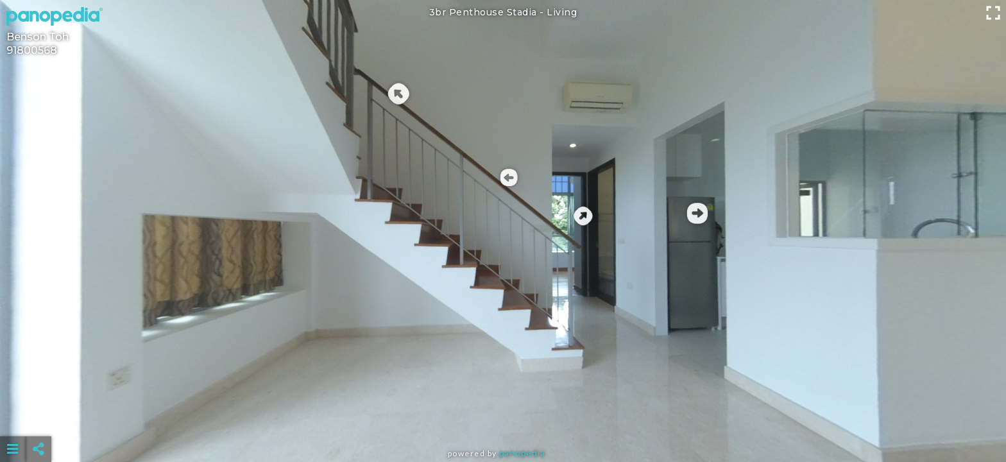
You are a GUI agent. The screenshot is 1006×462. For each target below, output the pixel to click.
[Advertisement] (503, 417)
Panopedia (522, 453)
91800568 (31, 50)
